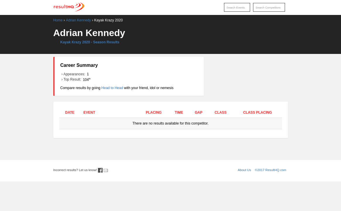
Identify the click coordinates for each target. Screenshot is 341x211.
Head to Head (112, 88)
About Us (244, 170)
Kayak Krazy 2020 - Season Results (89, 42)
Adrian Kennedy (78, 20)
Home (58, 20)
